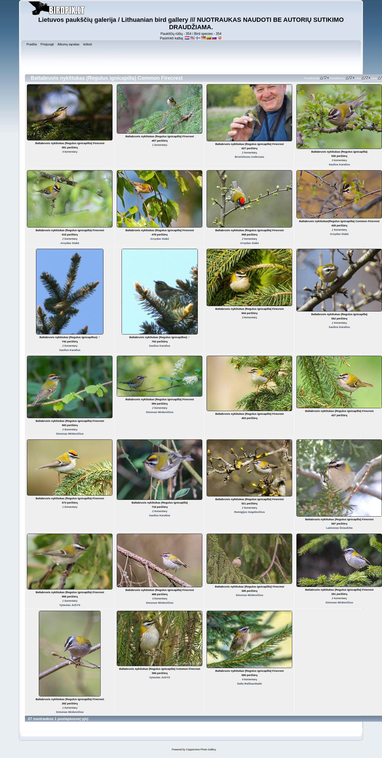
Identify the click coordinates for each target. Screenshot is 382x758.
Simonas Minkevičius (70, 433)
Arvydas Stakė (69, 243)
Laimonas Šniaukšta (339, 527)
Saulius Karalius (339, 164)
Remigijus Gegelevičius (249, 511)
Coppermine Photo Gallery (201, 749)
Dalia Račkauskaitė (249, 683)
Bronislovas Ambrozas (249, 156)
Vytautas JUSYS (70, 605)
